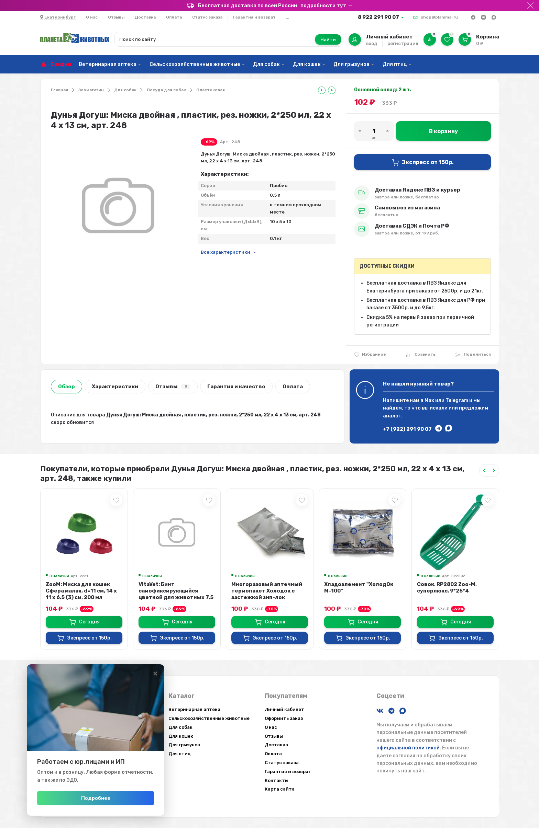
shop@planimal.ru (439, 17)
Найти (328, 39)
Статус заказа (207, 17)
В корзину (443, 131)
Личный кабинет (284, 709)
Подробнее (95, 798)
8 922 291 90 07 (378, 17)
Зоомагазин (91, 90)
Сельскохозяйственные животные (195, 64)
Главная (59, 90)
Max (429, 400)
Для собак (266, 64)
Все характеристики (225, 252)
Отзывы (116, 17)
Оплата (174, 17)
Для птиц (395, 64)
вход (371, 43)
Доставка (145, 17)
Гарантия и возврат (254, 17)
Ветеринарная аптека (107, 64)
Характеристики (115, 386)
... (287, 17)
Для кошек (307, 64)
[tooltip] (322, 90)
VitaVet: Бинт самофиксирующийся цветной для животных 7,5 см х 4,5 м (176, 594)
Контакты (276, 780)
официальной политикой (408, 748)
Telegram (457, 400)
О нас (92, 17)
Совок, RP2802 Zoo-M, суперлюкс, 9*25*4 (447, 587)
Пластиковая (210, 90)
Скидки (61, 64)
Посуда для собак (166, 90)
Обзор (66, 386)
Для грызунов (351, 64)
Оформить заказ (284, 718)
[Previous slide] (484, 470)
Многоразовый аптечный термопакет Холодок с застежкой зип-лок (266, 590)
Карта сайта (280, 789)
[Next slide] (494, 470)
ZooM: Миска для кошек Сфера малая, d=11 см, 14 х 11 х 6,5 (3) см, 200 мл (81, 590)
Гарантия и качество (236, 386)
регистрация (402, 43)
